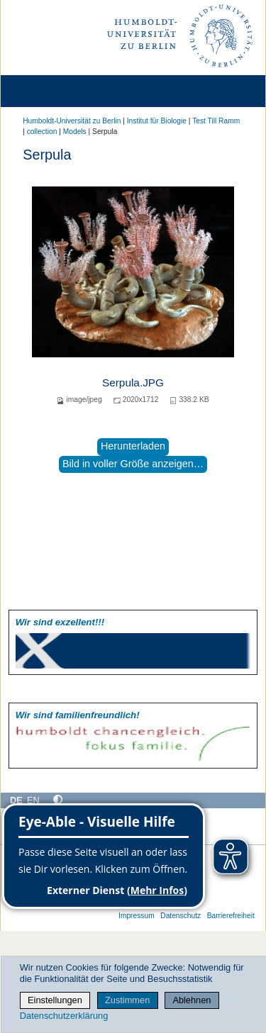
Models (75, 131)
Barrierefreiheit (231, 916)
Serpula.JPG (133, 382)
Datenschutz (180, 916)
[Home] (51, 91)
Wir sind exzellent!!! (60, 622)
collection (42, 131)
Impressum (136, 916)
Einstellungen (55, 1000)
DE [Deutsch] (16, 800)
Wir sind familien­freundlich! (78, 715)
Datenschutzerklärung (64, 1015)
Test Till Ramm (216, 121)
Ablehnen (191, 1000)
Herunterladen (133, 446)
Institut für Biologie (157, 121)
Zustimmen (127, 1000)
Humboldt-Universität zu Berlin (72, 121)
